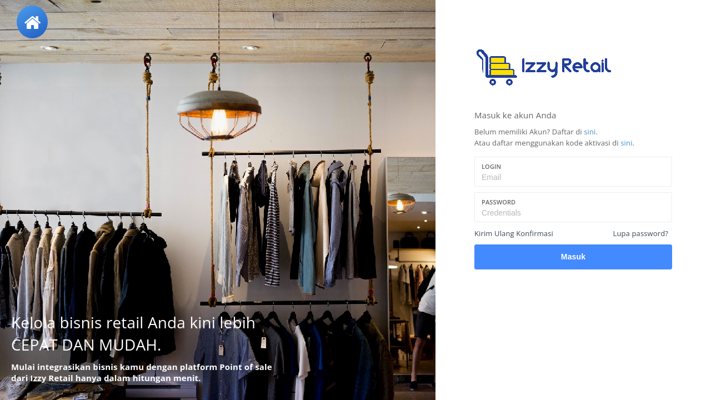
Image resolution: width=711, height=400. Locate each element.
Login (491, 166)
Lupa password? (640, 233)
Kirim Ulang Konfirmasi (513, 233)
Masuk (573, 256)
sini (589, 132)
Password (498, 202)
